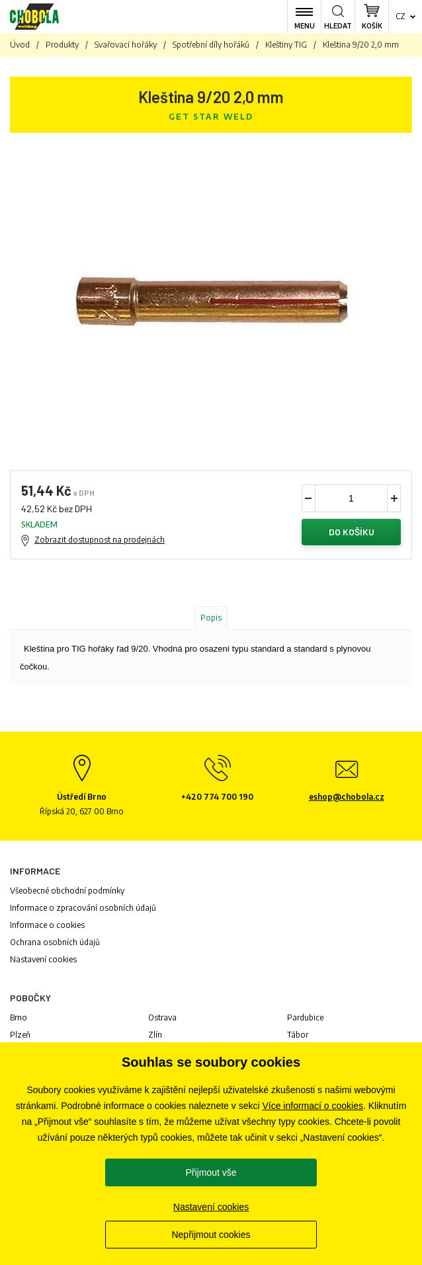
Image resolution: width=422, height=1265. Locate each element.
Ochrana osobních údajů (55, 942)
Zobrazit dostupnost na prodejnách (99, 540)
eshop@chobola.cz (346, 797)
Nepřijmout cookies (210, 1234)
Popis (211, 618)
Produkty (62, 45)
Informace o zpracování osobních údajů (83, 908)
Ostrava (162, 1017)
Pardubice (305, 1017)
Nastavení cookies (43, 959)
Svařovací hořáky (126, 45)
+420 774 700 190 (217, 797)
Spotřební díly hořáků (211, 45)
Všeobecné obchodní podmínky (67, 891)
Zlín (155, 1035)
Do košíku (351, 531)
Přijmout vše (210, 1172)
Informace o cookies (47, 925)
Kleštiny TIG (286, 45)
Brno (18, 1017)
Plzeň (20, 1035)
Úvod (20, 45)
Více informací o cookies (312, 1105)
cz (400, 16)
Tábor (297, 1035)
